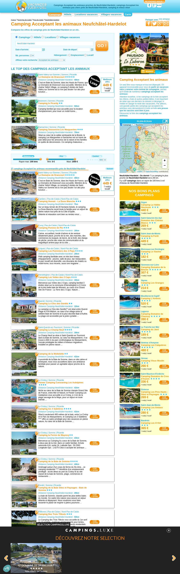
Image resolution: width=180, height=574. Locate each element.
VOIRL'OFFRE (94, 92)
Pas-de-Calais (53, 199)
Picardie (73, 74)
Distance (28, 156)
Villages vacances (111, 14)
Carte (128, 14)
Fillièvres (42, 512)
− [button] (165, 165)
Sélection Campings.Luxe (53, 524)
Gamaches (43, 127)
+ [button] (165, 160)
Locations (50, 37)
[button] (7, 568)
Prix (62, 156)
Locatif (90, 55)
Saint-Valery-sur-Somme (49, 74)
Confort (97, 156)
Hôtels (67, 14)
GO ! (101, 45)
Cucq (40, 225)
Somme (64, 74)
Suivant (110, 169)
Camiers (42, 199)
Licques (41, 248)
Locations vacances (86, 14)
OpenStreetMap (152, 171)
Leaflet (139, 171)
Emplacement (77, 55)
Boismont (42, 101)
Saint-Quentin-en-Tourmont (50, 327)
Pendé (41, 485)
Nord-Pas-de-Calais (69, 199)
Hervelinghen (44, 275)
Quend (41, 301)
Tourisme (139, 125)
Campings (55, 14)
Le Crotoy (42, 380)
